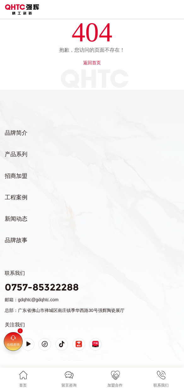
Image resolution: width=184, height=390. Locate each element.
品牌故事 (16, 240)
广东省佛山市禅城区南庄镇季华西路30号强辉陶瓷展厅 (71, 310)
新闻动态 (16, 219)
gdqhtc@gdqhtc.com (38, 299)
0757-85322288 (42, 287)
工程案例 (16, 197)
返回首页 (92, 62)
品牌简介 (16, 133)
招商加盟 (16, 176)
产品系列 (16, 154)
